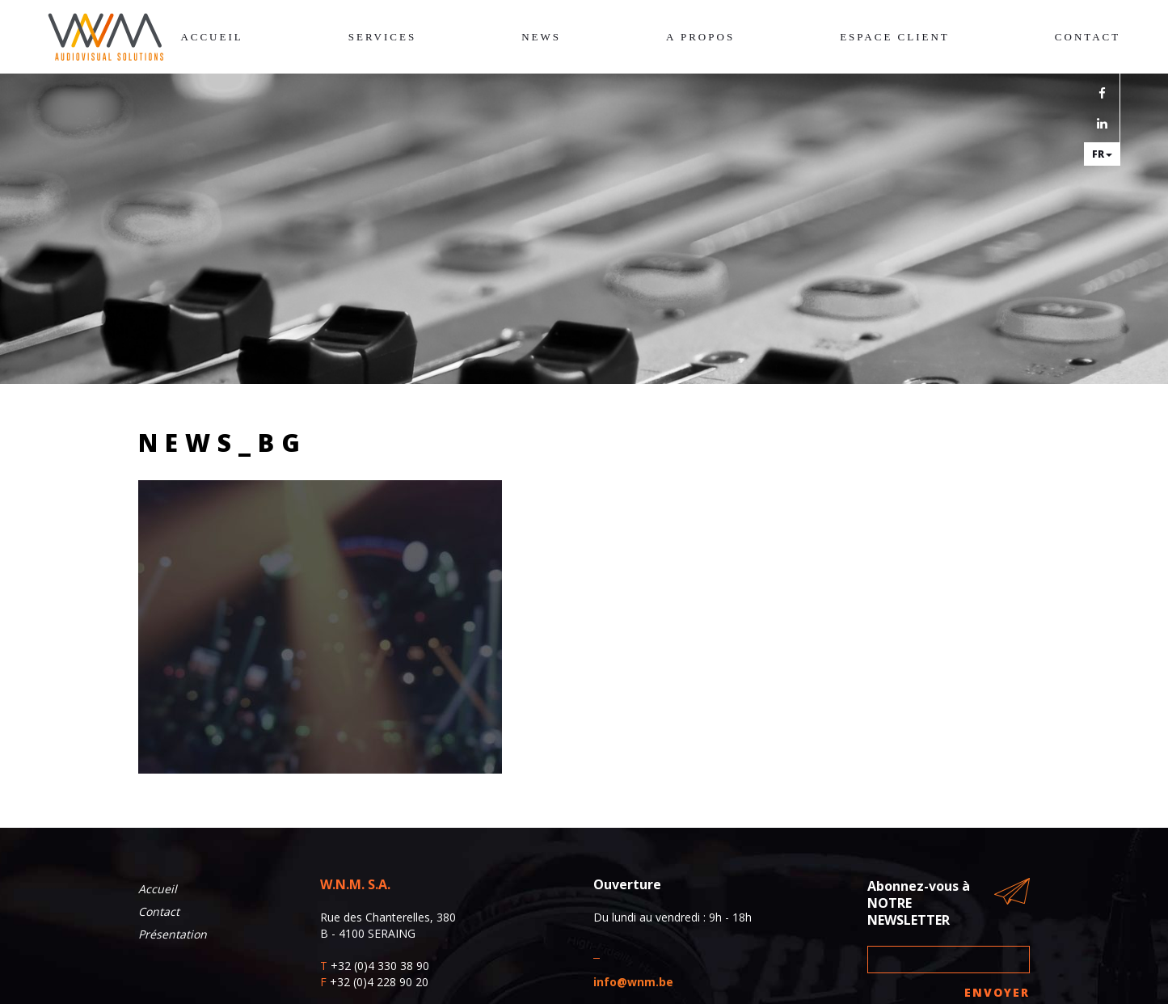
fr (1102, 154)
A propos (700, 37)
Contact (1087, 37)
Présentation (172, 934)
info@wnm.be (633, 981)
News (541, 37)
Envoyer (997, 992)
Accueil (211, 37)
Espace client (895, 37)
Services (382, 37)
